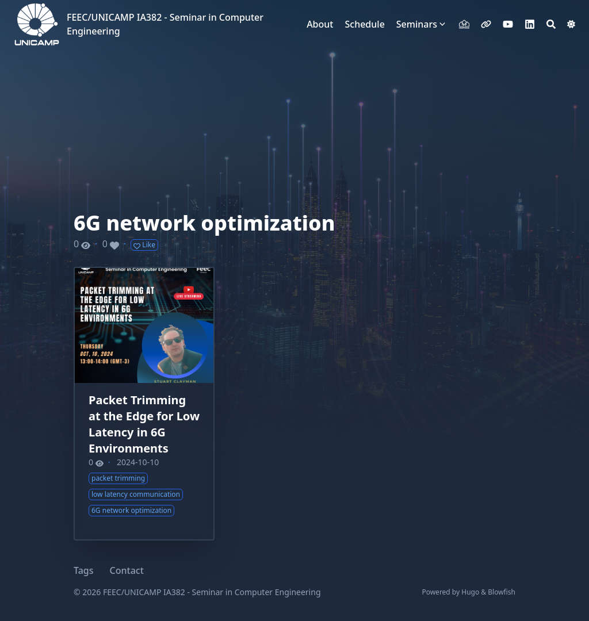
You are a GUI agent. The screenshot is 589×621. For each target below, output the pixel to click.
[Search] (551, 24)
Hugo (470, 592)
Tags (84, 570)
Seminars (416, 24)
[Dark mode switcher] (571, 24)
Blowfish (501, 592)
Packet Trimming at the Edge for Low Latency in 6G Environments (144, 424)
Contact (127, 570)
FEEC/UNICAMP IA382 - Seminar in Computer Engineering (165, 24)
